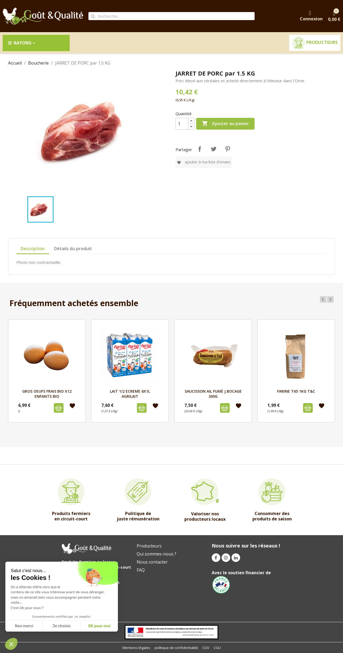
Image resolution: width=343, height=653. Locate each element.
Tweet (213, 149)
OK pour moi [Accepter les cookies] (99, 626)
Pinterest (227, 149)
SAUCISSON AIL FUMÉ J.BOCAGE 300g (213, 394)
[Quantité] (182, 124)
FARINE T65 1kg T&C (296, 391)
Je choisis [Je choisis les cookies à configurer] (62, 626)
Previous (323, 299)
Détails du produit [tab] (73, 249)
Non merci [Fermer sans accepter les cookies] (24, 626)
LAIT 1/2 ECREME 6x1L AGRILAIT (130, 394)
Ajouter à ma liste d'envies (203, 161)
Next (330, 299)
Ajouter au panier (225, 123)
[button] (11, 643)
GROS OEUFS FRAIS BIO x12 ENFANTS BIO (47, 394)
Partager (199, 149)
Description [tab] (33, 249)
